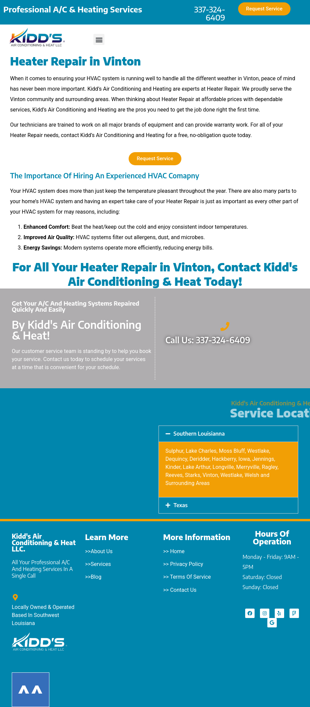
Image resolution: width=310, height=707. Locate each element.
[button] (98, 39)
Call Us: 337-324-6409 (208, 340)
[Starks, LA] (82, 458)
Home (177, 551)
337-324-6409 (209, 13)
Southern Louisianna (199, 433)
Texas (181, 505)
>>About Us (99, 551)
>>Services (98, 564)
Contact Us (183, 590)
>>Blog (93, 577)
